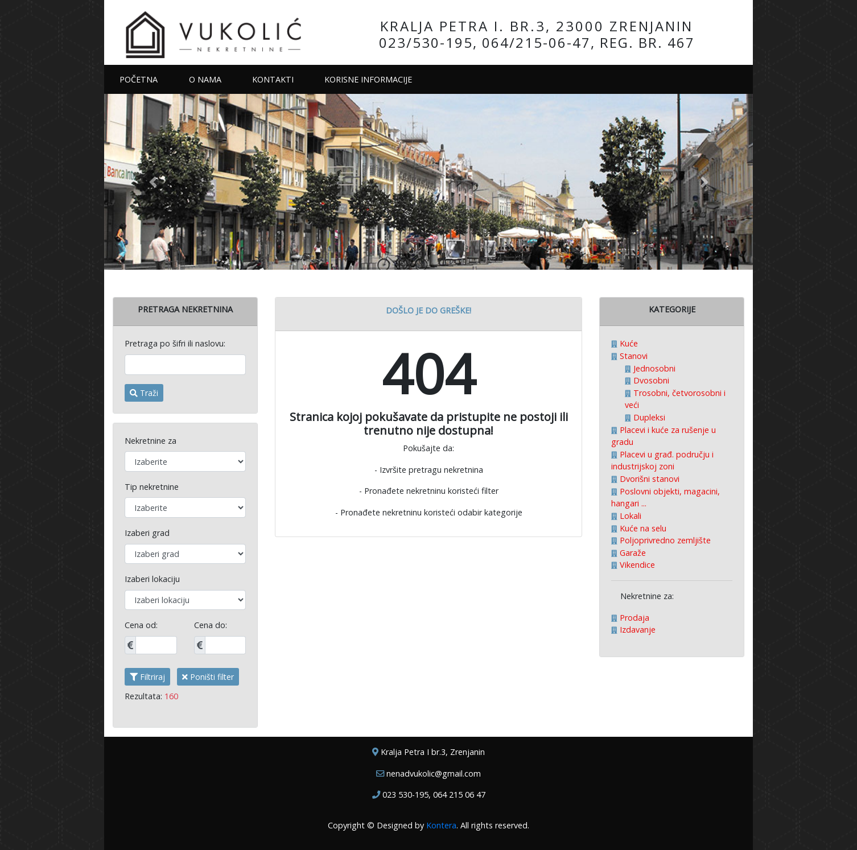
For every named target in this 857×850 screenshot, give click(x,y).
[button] (152, 182)
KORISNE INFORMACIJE (368, 79)
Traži (144, 392)
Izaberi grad (147, 532)
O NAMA (205, 79)
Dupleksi (648, 417)
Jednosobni (653, 368)
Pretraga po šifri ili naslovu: (175, 343)
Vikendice (636, 564)
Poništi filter (208, 676)
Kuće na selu (641, 528)
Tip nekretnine (152, 486)
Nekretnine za (150, 440)
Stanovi (632, 355)
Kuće (627, 343)
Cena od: (141, 625)
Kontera (441, 825)
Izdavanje (636, 629)
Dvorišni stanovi (648, 478)
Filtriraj (147, 676)
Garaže (631, 552)
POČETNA (146, 79)
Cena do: (210, 625)
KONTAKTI (273, 79)
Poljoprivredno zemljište (664, 540)
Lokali (629, 515)
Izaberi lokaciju (152, 578)
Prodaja (633, 617)
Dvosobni (650, 380)
